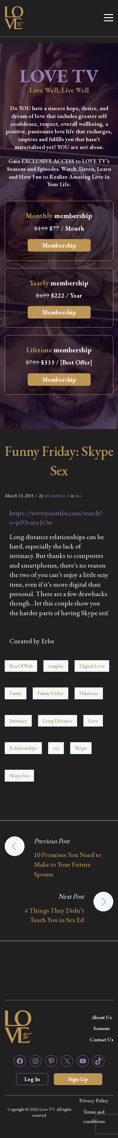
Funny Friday (50, 693)
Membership (59, 245)
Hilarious (88, 693)
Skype (81, 748)
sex (56, 748)
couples (56, 666)
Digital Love (91, 666)
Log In (32, 1079)
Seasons (101, 1028)
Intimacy (18, 720)
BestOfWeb (20, 666)
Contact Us (101, 1039)
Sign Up (78, 1079)
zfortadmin (55, 495)
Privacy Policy (93, 1100)
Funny (15, 693)
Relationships (23, 748)
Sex (78, 495)
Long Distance (57, 720)
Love (93, 720)
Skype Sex (19, 775)
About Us (102, 1017)
